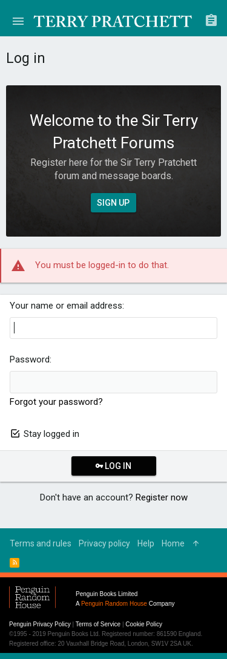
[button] (18, 21)
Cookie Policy (143, 624)
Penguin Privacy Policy (40, 624)
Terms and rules (40, 543)
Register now (162, 497)
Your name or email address (66, 305)
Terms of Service (98, 624)
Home (173, 543)
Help (145, 543)
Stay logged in (51, 433)
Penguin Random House (114, 603)
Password (30, 359)
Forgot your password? (56, 401)
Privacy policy (104, 543)
